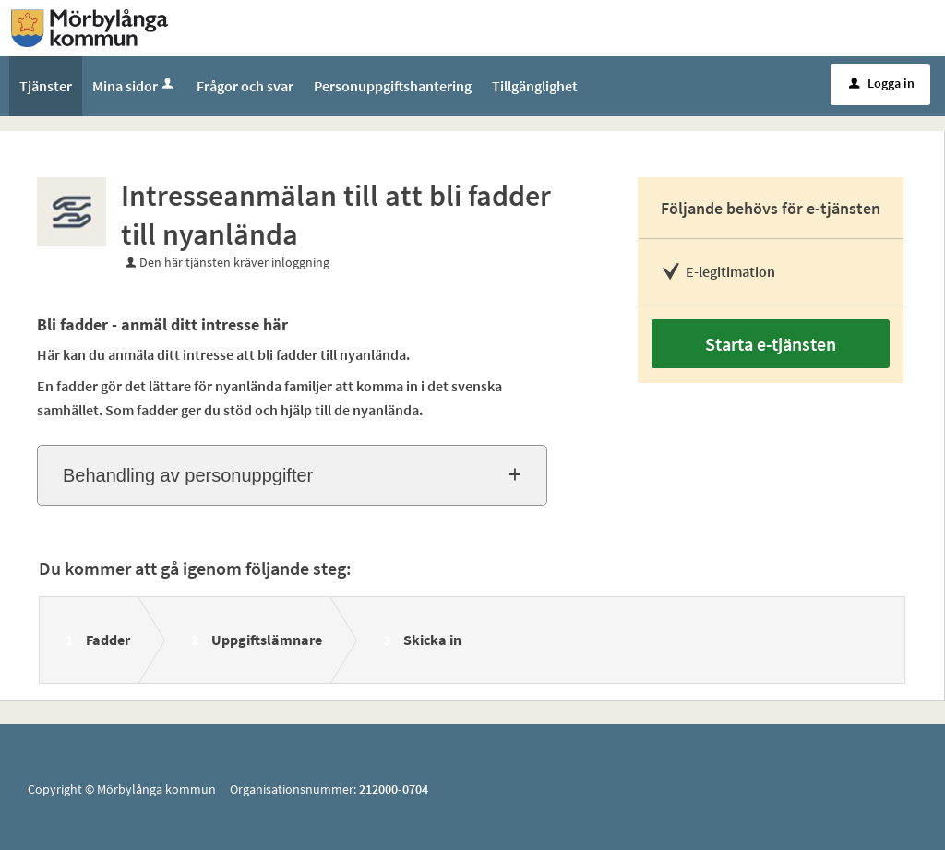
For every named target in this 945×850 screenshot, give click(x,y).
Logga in (882, 83)
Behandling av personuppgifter (188, 475)
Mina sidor (134, 86)
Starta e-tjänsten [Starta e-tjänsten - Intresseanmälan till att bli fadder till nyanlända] (770, 343)
